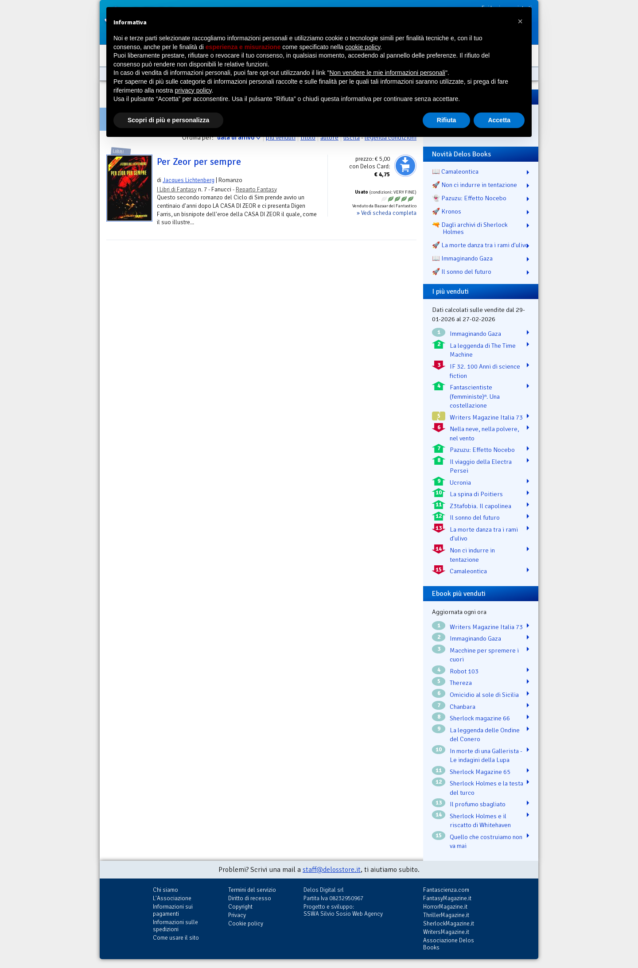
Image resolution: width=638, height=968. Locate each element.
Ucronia (460, 482)
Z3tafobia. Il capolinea (480, 506)
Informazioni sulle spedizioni (175, 925)
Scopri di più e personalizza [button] (168, 120)
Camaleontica (468, 571)
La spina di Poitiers (476, 494)
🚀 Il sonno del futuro (461, 271)
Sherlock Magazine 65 (480, 772)
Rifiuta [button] (446, 120)
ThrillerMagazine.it (446, 915)
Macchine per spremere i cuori (484, 655)
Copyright (240, 906)
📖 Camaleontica (455, 171)
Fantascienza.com (446, 890)
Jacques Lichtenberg (188, 180)
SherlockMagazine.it (448, 923)
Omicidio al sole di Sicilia (484, 695)
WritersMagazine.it (446, 932)
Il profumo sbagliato (478, 804)
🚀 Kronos (446, 211)
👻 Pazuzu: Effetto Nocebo (469, 198)
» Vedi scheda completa (386, 213)
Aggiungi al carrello (405, 166)
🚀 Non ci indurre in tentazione (474, 184)
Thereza (461, 683)
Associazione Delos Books (448, 944)
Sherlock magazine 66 (480, 718)
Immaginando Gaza (475, 334)
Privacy (237, 915)
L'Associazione (172, 898)
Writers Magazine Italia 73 (486, 417)
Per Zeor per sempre (199, 161)
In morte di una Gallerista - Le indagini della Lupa (486, 755)
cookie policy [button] (362, 47)
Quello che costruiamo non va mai (486, 841)
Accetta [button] (499, 120)
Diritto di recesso (249, 898)
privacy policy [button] (193, 90)
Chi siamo (165, 890)
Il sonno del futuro (475, 517)
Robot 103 (464, 671)
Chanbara (462, 707)
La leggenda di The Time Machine (483, 350)
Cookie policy (245, 923)
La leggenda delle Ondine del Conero (485, 734)
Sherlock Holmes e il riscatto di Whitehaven (480, 820)
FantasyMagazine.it (447, 898)
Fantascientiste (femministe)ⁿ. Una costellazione (475, 396)
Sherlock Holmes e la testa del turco (486, 788)
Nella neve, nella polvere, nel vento (484, 433)
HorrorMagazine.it (445, 906)
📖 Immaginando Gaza (462, 258)
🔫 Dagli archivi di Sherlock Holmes (470, 228)
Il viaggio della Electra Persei (481, 466)
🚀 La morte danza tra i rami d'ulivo (480, 245)
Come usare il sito (176, 937)
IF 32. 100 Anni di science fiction (485, 371)
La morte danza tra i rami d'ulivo (484, 534)
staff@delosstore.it (332, 869)
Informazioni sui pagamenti (173, 910)
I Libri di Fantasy (177, 189)
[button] (520, 21)
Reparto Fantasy (256, 189)
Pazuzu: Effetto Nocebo (482, 450)
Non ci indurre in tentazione (472, 555)
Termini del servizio (252, 890)
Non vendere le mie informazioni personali (387, 72)
